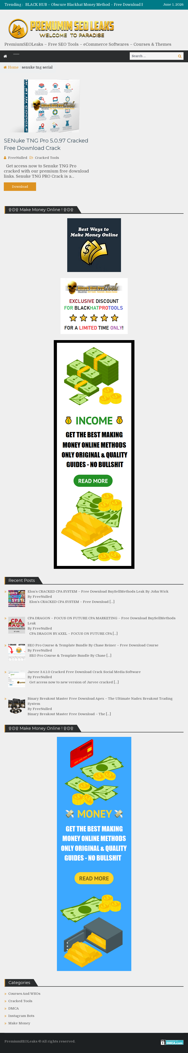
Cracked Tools (47, 158)
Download (20, 186)
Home (11, 67)
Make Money (19, 1023)
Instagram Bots (21, 1016)
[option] (92, 4)
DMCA (13, 1008)
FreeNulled (17, 158)
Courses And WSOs (24, 994)
